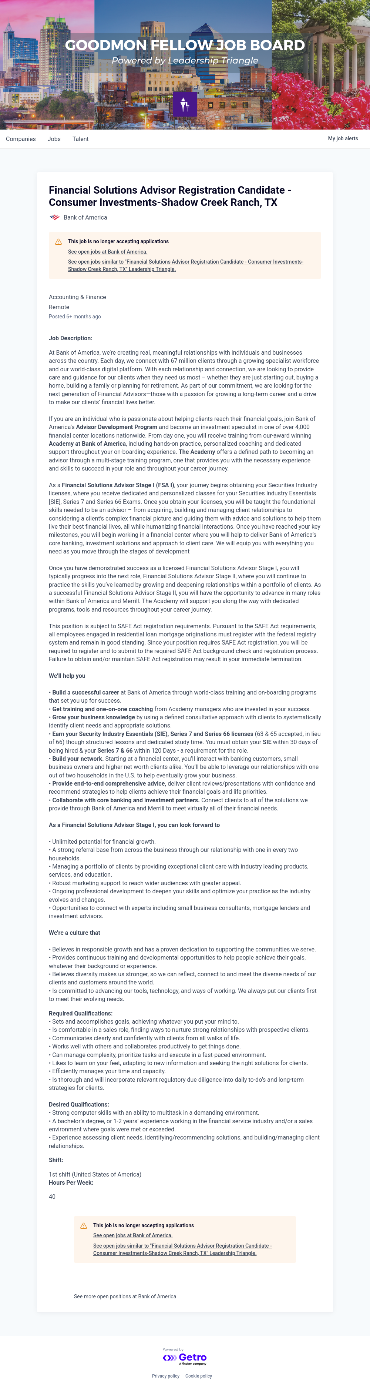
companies (21, 139)
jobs (54, 139)
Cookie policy (198, 1376)
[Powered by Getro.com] (185, 1357)
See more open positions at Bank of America (125, 1296)
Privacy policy (165, 1376)
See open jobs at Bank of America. (108, 252)
